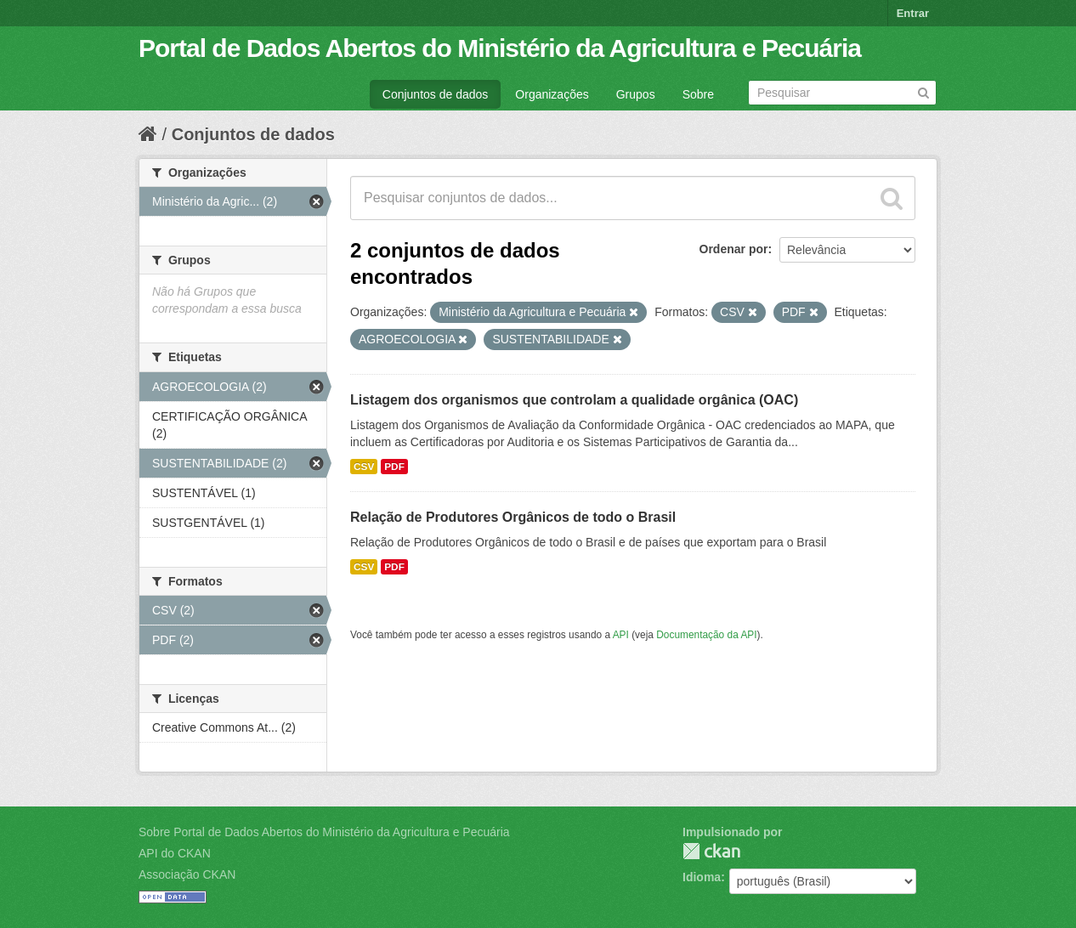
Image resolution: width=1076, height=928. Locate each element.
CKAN (711, 851)
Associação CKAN (187, 874)
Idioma (701, 877)
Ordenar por (733, 249)
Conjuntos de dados (435, 94)
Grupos (635, 94)
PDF (394, 466)
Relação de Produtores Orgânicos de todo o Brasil (513, 517)
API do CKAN (175, 853)
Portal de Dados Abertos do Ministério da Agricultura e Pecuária (500, 48)
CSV (364, 466)
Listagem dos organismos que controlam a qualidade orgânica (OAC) (574, 400)
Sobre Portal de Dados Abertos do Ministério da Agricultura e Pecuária (324, 832)
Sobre (698, 94)
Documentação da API (706, 635)
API (621, 635)
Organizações (551, 94)
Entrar (913, 13)
